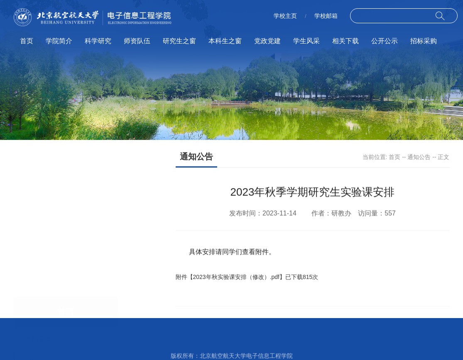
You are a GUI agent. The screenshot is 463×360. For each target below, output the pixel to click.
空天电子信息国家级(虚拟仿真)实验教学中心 (278, 339)
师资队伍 (137, 40)
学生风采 (306, 40)
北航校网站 (142, 339)
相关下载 (345, 40)
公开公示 (384, 40)
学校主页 (285, 15)
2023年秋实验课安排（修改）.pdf (236, 280)
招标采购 (423, 40)
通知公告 (419, 157)
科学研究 (98, 40)
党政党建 (267, 40)
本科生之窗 (225, 40)
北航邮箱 (189, 339)
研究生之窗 (179, 40)
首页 (26, 40)
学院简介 (59, 40)
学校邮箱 (326, 15)
